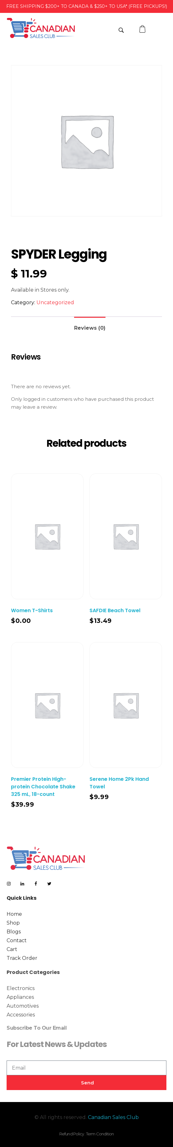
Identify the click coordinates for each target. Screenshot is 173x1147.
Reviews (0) (89, 328)
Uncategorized (55, 302)
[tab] (90, 325)
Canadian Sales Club (113, 1117)
